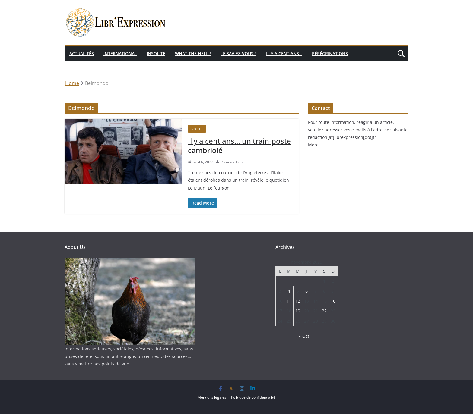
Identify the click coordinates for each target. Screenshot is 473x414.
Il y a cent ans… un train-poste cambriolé (239, 145)
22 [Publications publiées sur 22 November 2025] (324, 311)
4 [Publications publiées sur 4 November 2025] (289, 291)
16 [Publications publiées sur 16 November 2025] (333, 301)
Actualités (81, 53)
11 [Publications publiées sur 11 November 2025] (289, 301)
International (120, 53)
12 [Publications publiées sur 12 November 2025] (297, 301)
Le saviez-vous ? (238, 53)
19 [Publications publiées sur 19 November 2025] (297, 311)
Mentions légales (212, 397)
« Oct (304, 336)
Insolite (156, 53)
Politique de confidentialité (253, 397)
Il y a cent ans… (284, 53)
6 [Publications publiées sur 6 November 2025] (306, 291)
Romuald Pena (233, 162)
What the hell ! (193, 53)
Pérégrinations (330, 53)
